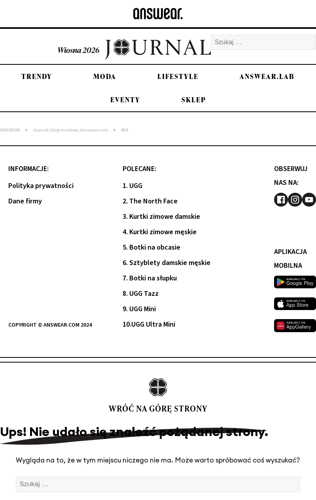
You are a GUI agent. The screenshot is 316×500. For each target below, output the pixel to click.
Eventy (125, 99)
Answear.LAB (267, 76)
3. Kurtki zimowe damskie (161, 217)
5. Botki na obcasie (151, 247)
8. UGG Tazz (141, 294)
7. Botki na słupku (150, 278)
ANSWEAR (10, 130)
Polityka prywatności (41, 186)
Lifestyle (178, 76)
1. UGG (132, 186)
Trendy (36, 76)
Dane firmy (25, 201)
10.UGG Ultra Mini (149, 324)
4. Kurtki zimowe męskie (160, 232)
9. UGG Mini (139, 309)
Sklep (194, 99)
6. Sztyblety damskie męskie (166, 263)
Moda (104, 76)
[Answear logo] (158, 13)
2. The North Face (150, 201)
